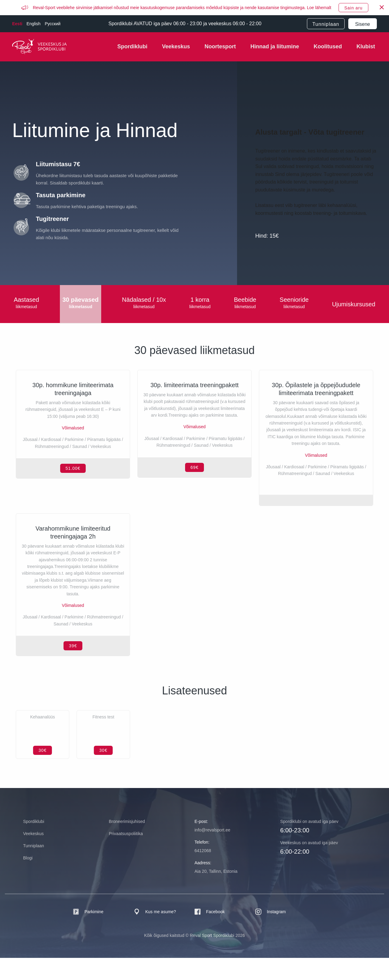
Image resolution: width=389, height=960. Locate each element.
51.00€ (73, 497)
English (33, 23)
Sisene (362, 24)
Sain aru (353, 7)
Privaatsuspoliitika (126, 835)
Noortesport (220, 46)
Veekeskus (176, 46)
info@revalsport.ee (212, 832)
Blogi (28, 860)
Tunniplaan (325, 24)
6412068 (202, 852)
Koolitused (328, 46)
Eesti (17, 23)
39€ (73, 647)
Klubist (365, 46)
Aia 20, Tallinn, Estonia (215, 873)
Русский (52, 23)
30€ (42, 752)
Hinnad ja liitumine (274, 46)
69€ (194, 497)
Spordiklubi (132, 46)
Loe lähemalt (319, 7)
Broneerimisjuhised (127, 823)
